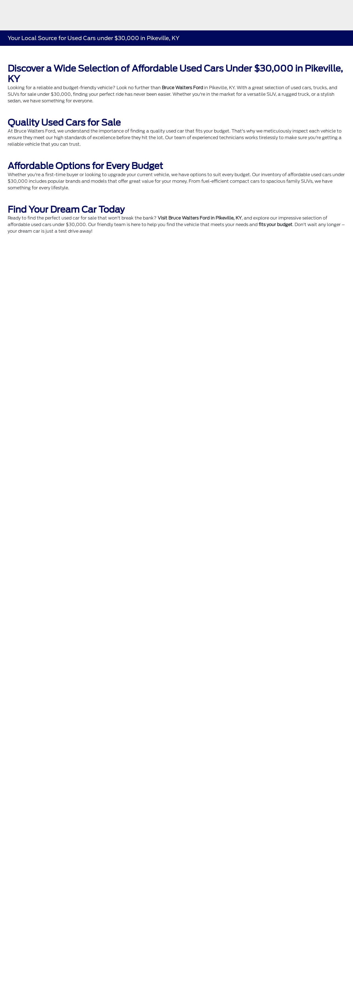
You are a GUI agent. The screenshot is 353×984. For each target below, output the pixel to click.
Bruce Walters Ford (182, 87)
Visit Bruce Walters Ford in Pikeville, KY (200, 218)
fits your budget (275, 224)
